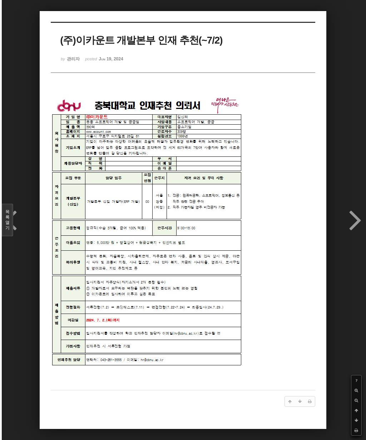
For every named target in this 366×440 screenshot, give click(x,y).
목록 (7, 220)
